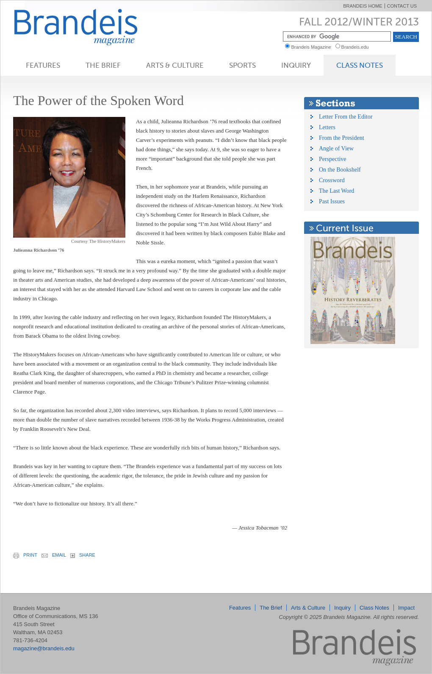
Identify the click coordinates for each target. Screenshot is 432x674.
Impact (406, 608)
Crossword (332, 180)
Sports (242, 65)
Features (43, 65)
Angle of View (336, 148)
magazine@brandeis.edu (44, 648)
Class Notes (359, 65)
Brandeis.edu (357, 47)
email (54, 555)
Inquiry (296, 65)
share (82, 555)
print (25, 555)
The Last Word (336, 191)
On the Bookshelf (340, 169)
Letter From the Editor (345, 117)
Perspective (332, 159)
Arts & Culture (175, 65)
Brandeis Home (362, 5)
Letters (327, 127)
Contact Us (402, 5)
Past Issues (332, 201)
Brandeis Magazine (89, 27)
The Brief (103, 65)
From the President (341, 138)
